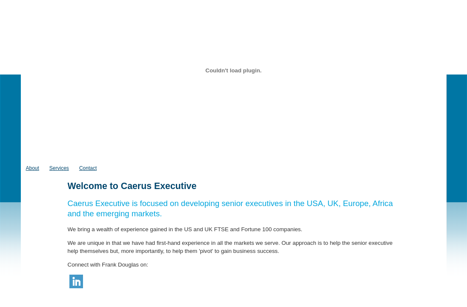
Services (59, 168)
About (32, 168)
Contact (88, 168)
